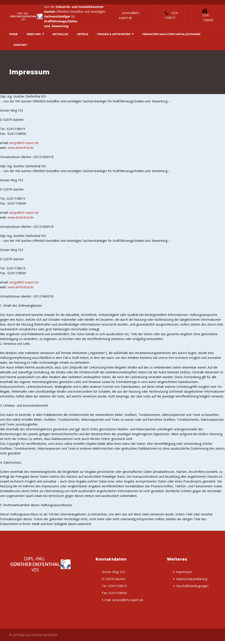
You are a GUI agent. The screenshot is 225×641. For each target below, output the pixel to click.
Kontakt (20, 44)
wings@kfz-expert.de (24, 143)
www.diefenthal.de (20, 148)
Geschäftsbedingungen (192, 586)
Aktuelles (60, 34)
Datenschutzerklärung (191, 579)
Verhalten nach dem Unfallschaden (171, 34)
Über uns (34, 34)
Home (13, 34)
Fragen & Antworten (114, 34)
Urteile (82, 34)
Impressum (184, 572)
